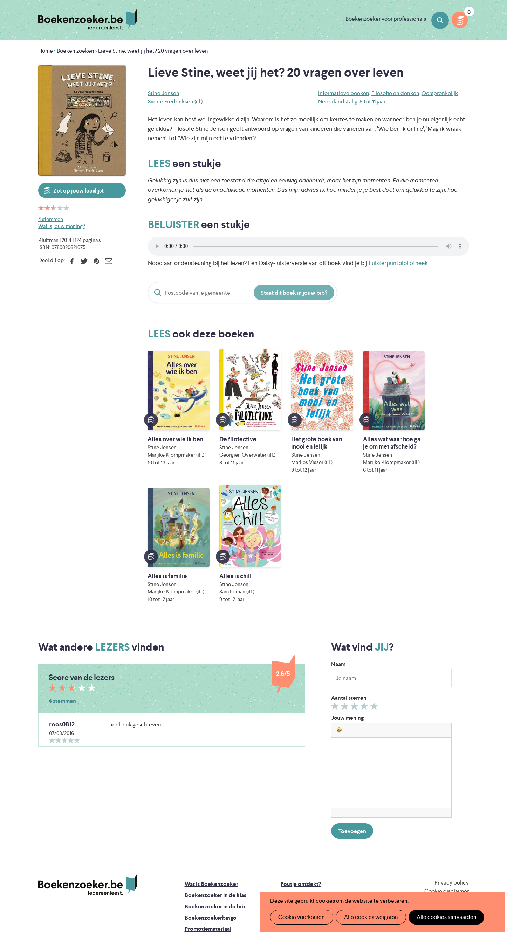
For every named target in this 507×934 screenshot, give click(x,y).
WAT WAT (248, 866)
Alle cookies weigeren (369, 917)
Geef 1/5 (336, 593)
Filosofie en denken (395, 93)
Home (45, 50)
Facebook (72, 261)
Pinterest (96, 261)
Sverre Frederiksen (170, 101)
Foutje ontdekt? (301, 769)
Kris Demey (299, 876)
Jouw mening (347, 603)
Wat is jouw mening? (61, 226)
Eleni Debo (237, 876)
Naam (338, 549)
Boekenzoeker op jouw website (321, 780)
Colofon (291, 803)
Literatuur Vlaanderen (436, 846)
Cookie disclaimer (446, 776)
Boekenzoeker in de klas (215, 780)
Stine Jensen (163, 93)
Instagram (462, 798)
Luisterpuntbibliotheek (398, 263)
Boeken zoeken (440, 20)
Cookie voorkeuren (301, 917)
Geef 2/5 (345, 593)
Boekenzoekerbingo (211, 803)
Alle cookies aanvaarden (443, 917)
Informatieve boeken (343, 93)
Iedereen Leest (286, 846)
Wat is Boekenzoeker (211, 769)
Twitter (84, 261)
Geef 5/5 (375, 593)
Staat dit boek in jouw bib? (294, 292)
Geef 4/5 (365, 593)
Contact (291, 814)
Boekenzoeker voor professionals (385, 18)
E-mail (109, 261)
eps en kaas (363, 876)
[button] (339, 615)
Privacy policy (451, 768)
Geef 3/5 (355, 593)
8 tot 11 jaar (372, 101)
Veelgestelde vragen (210, 825)
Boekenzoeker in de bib (215, 791)
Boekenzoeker (87, 19)
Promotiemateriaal (208, 814)
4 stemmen (50, 219)
